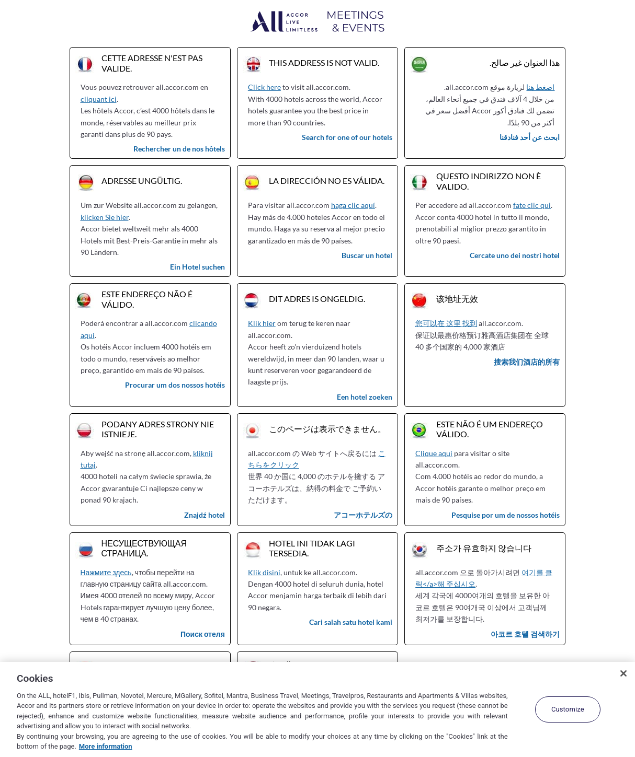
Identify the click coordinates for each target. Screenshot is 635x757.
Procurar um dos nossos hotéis (175, 384)
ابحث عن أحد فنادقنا (530, 137)
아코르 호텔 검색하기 (525, 634)
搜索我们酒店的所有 (527, 361)
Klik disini (264, 572)
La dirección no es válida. (326, 180)
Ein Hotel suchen (197, 266)
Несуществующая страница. (144, 548)
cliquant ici (99, 99)
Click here (264, 87)
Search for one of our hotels (347, 137)
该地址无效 (457, 299)
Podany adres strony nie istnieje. (157, 429)
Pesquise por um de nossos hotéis (505, 514)
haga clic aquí (353, 205)
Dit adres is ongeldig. (317, 299)
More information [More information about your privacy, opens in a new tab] (105, 746)
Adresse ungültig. (141, 180)
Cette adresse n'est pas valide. (151, 63)
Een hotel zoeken (364, 396)
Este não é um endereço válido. (489, 429)
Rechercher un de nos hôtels (179, 148)
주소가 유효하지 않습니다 (483, 548)
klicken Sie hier (105, 217)
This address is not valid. (324, 62)
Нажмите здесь (106, 572)
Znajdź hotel (204, 514)
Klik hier (262, 323)
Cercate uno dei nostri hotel (515, 255)
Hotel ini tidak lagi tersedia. (312, 548)
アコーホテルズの (363, 514)
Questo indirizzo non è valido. (488, 181)
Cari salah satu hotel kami (350, 622)
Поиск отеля (202, 634)
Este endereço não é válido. (146, 299)
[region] (317, 709)
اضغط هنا (540, 87)
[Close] (623, 673)
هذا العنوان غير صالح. (525, 62)
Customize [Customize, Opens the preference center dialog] (567, 709)
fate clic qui (532, 205)
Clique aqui (433, 453)
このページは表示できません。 (327, 429)
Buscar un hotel (367, 255)
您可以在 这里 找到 (446, 323)
